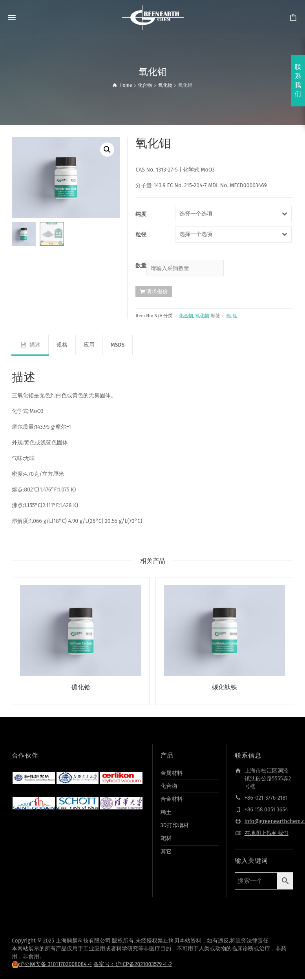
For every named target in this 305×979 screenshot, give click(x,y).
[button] (107, 149)
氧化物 (202, 315)
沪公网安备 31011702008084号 (55, 963)
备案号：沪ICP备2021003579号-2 (132, 963)
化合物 (186, 315)
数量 (140, 265)
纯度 (140, 214)
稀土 (166, 811)
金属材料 (172, 772)
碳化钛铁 (224, 687)
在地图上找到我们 (267, 832)
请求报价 (157, 291)
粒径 (140, 234)
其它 (166, 850)
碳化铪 (80, 687)
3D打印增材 (175, 824)
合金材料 (172, 798)
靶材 (166, 837)
